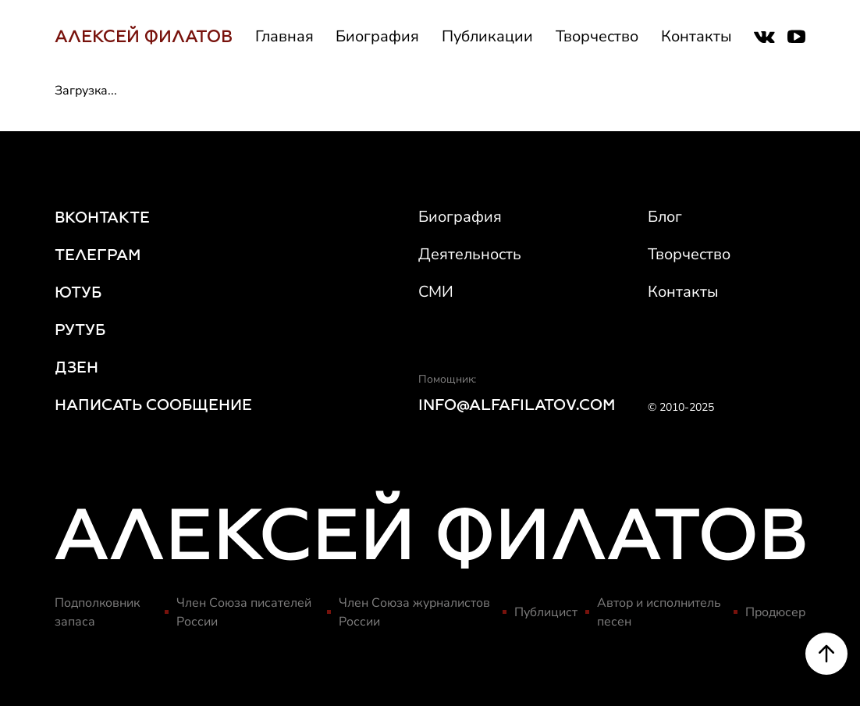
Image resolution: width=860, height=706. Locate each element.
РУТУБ (80, 329)
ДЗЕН (76, 367)
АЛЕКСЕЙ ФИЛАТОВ (144, 36)
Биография (377, 36)
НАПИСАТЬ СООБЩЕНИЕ (153, 404)
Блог (665, 216)
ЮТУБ (78, 292)
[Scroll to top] (826, 657)
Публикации (487, 36)
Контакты (696, 36)
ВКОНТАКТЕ (102, 217)
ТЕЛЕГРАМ (98, 254)
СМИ (435, 291)
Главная (284, 36)
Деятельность (469, 254)
